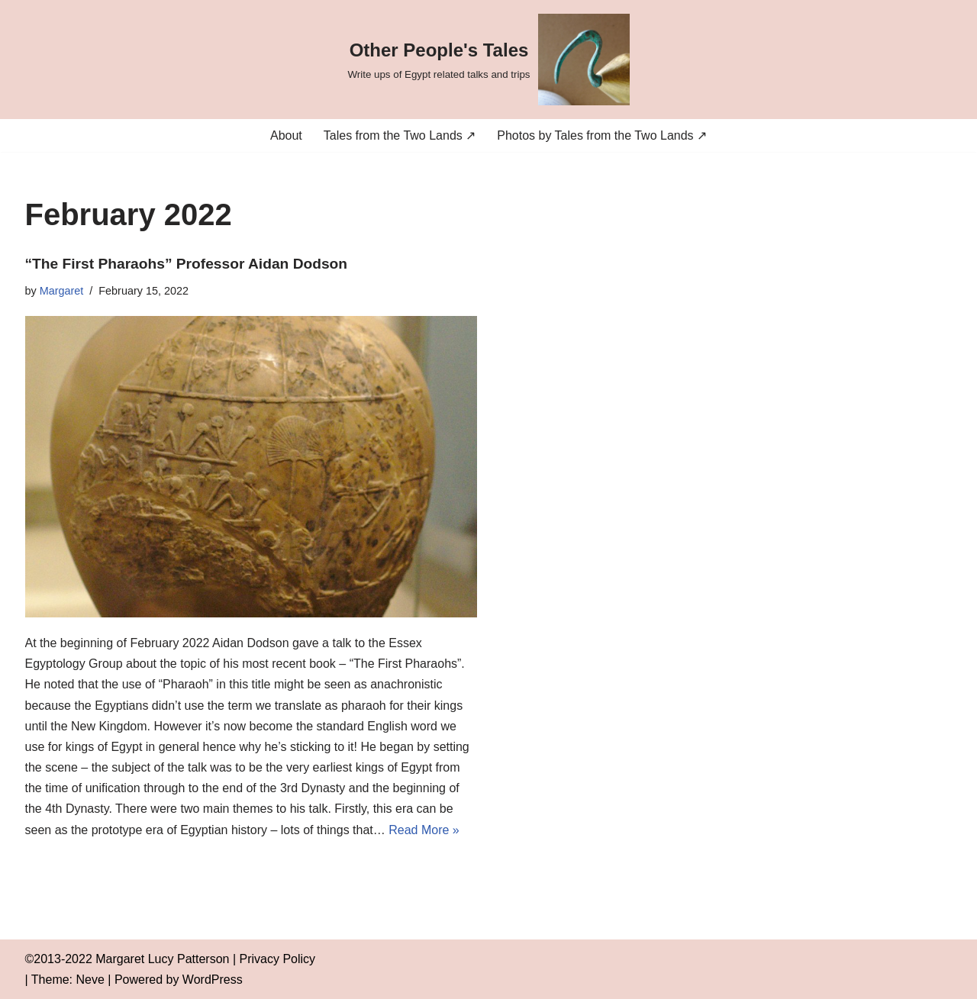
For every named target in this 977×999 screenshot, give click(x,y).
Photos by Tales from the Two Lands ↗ (602, 135)
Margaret (62, 291)
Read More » (424, 829)
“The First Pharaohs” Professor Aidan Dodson (186, 264)
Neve (90, 979)
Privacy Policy (278, 958)
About (286, 135)
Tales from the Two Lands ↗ (400, 135)
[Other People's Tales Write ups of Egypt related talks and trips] (488, 59)
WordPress (212, 979)
